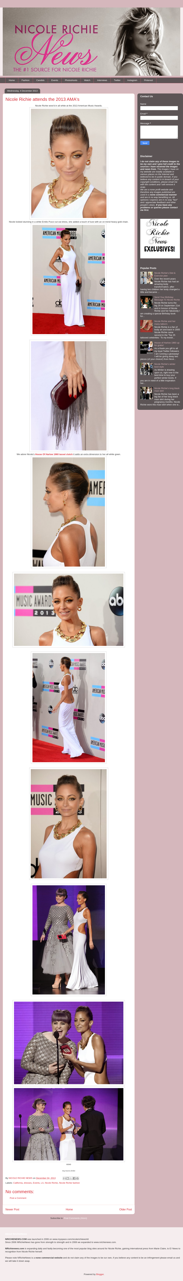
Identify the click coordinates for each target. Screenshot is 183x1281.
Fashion (25, 80)
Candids (40, 80)
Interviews (102, 80)
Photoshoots (71, 80)
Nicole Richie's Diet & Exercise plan (164, 274)
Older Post (125, 1209)
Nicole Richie (51, 1183)
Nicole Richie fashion (69, 1183)
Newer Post (12, 1209)
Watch (87, 80)
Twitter (117, 80)
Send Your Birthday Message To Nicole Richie (167, 298)
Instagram (132, 80)
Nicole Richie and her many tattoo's (164, 322)
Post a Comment (18, 1198)
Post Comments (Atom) (75, 1218)
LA (42, 1183)
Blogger (100, 1274)
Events (54, 80)
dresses (28, 1183)
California (18, 1183)
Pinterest (148, 80)
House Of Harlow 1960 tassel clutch (54, 454)
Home (12, 80)
